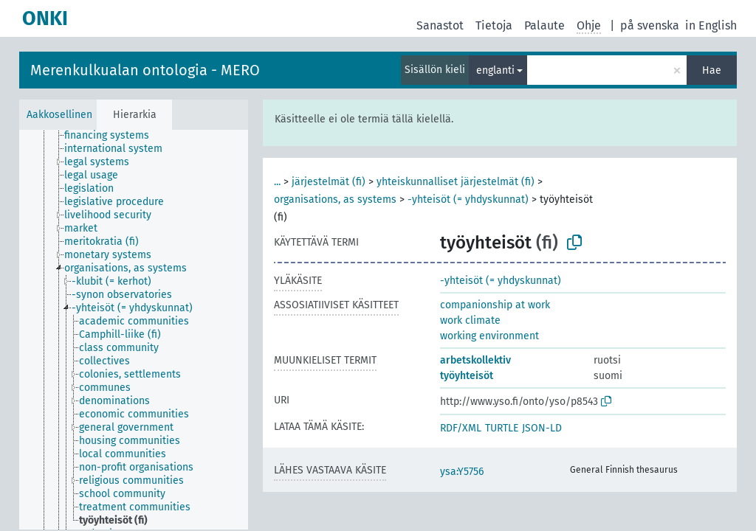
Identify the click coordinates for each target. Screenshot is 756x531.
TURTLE (501, 428)
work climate (470, 320)
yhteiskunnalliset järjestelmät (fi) (456, 182)
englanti (495, 70)
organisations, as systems (335, 199)
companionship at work (495, 305)
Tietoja (493, 25)
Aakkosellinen (59, 114)
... (277, 182)
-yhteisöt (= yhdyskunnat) (468, 199)
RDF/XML (460, 428)
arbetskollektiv (475, 360)
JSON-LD (542, 428)
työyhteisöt (466, 375)
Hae (711, 70)
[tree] (133, 330)
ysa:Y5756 (462, 471)
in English (711, 25)
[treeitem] (112, 135)
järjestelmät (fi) (328, 182)
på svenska (649, 25)
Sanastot (440, 25)
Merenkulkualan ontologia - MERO (145, 70)
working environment (489, 336)
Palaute (544, 25)
